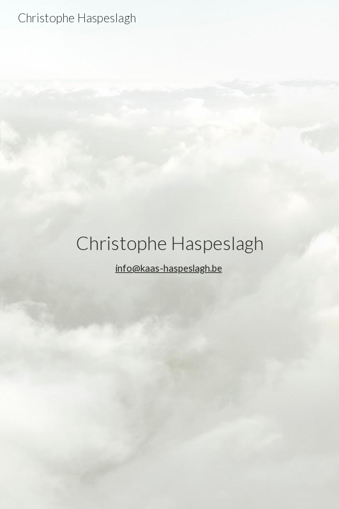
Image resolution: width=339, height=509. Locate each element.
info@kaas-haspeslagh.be (169, 268)
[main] (169, 255)
